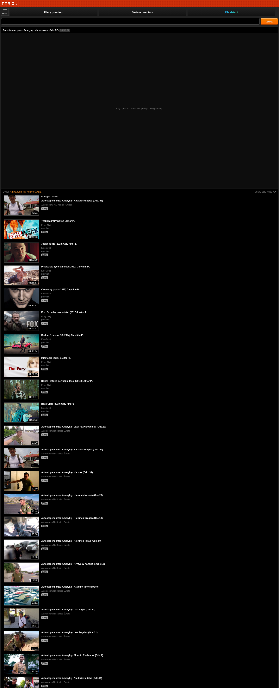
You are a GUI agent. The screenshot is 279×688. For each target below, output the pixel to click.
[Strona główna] (9, 3)
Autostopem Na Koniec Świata (25, 191)
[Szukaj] (130, 21)
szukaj (269, 21)
